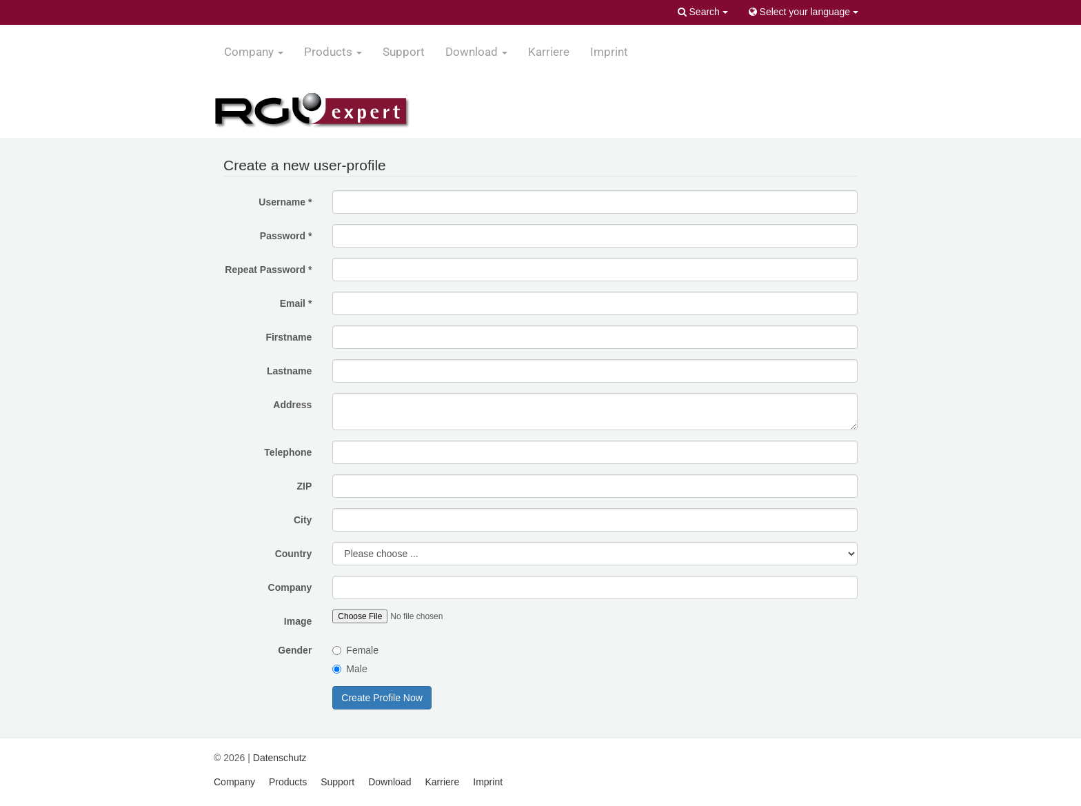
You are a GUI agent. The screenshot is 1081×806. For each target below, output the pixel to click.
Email (296, 303)
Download (389, 781)
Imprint (609, 52)
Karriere (548, 52)
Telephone (288, 452)
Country (293, 553)
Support (404, 52)
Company (290, 587)
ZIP (304, 486)
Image (298, 621)
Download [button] (476, 52)
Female (355, 650)
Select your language (803, 11)
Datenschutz (280, 757)
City (303, 519)
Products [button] (333, 52)
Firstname (288, 337)
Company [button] (253, 52)
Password (286, 235)
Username (285, 202)
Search (703, 11)
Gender (295, 650)
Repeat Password (268, 269)
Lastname (289, 370)
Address (292, 404)
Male (349, 668)
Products (288, 781)
